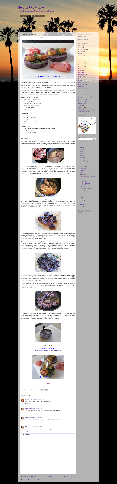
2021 (81, 149)
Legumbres (81, 72)
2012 (81, 206)
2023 (81, 145)
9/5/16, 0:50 (41, 399)
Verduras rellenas (82, 111)
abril (82, 190)
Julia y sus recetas (30, 408)
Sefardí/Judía (81, 103)
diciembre (83, 161)
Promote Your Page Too (83, 39)
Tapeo (79, 105)
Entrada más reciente (28, 476)
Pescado (35, 392)
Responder (27, 403)
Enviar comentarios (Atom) (34, 479)
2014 (81, 202)
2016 (81, 160)
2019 (81, 153)
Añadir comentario (26, 434)
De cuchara (81, 61)
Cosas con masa (82, 59)
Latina (79, 70)
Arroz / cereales (82, 49)
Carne (79, 57)
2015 (81, 200)
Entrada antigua (69, 476)
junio (82, 172)
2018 (81, 155)
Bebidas (80, 55)
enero (82, 197)
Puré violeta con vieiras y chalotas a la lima (87, 187)
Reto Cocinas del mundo (84, 97)
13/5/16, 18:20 (38, 408)
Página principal (25, 16)
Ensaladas (81, 66)
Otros (79, 80)
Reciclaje (80, 90)
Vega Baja (80, 107)
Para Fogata (81, 82)
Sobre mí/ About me (38, 16)
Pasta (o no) (81, 84)
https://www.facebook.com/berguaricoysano (48, 350)
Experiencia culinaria (83, 68)
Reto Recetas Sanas (83, 101)
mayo (82, 174)
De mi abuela (81, 63)
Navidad (80, 76)
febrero (83, 195)
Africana (80, 45)
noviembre (84, 164)
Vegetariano (81, 109)
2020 (81, 151)
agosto (83, 170)
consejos (57, 200)
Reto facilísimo (82, 99)
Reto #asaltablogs (82, 94)
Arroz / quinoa (81, 51)
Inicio (50, 476)
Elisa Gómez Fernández (31, 399)
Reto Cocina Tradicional (84, 96)
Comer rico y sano (82, 36)
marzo (83, 193)
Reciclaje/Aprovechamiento (85, 92)
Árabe (79, 47)
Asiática (80, 53)
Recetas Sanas (82, 88)
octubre (83, 166)
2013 (81, 204)
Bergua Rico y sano (31, 7)
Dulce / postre (81, 64)
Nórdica (80, 78)
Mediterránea (29, 392)
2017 (81, 157)
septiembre (84, 168)
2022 (81, 147)
